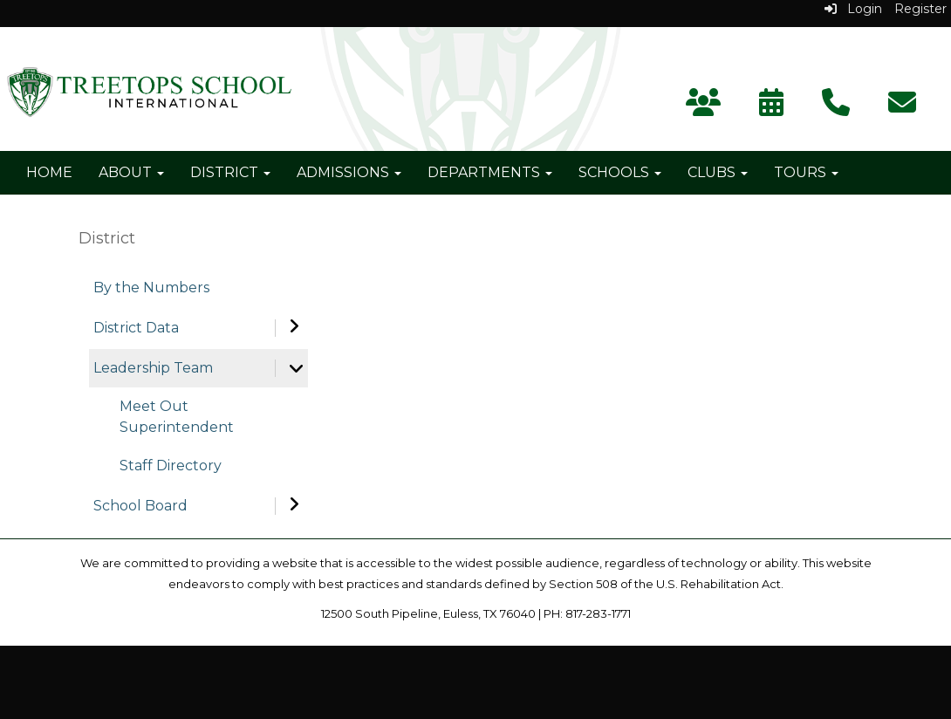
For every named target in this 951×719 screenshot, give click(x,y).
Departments (490, 172)
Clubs (718, 172)
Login (853, 9)
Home (49, 172)
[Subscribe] (902, 107)
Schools (619, 172)
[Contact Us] (835, 107)
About (131, 172)
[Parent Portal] (703, 107)
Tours (806, 172)
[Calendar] (771, 107)
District (230, 172)
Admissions (349, 172)
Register (920, 9)
